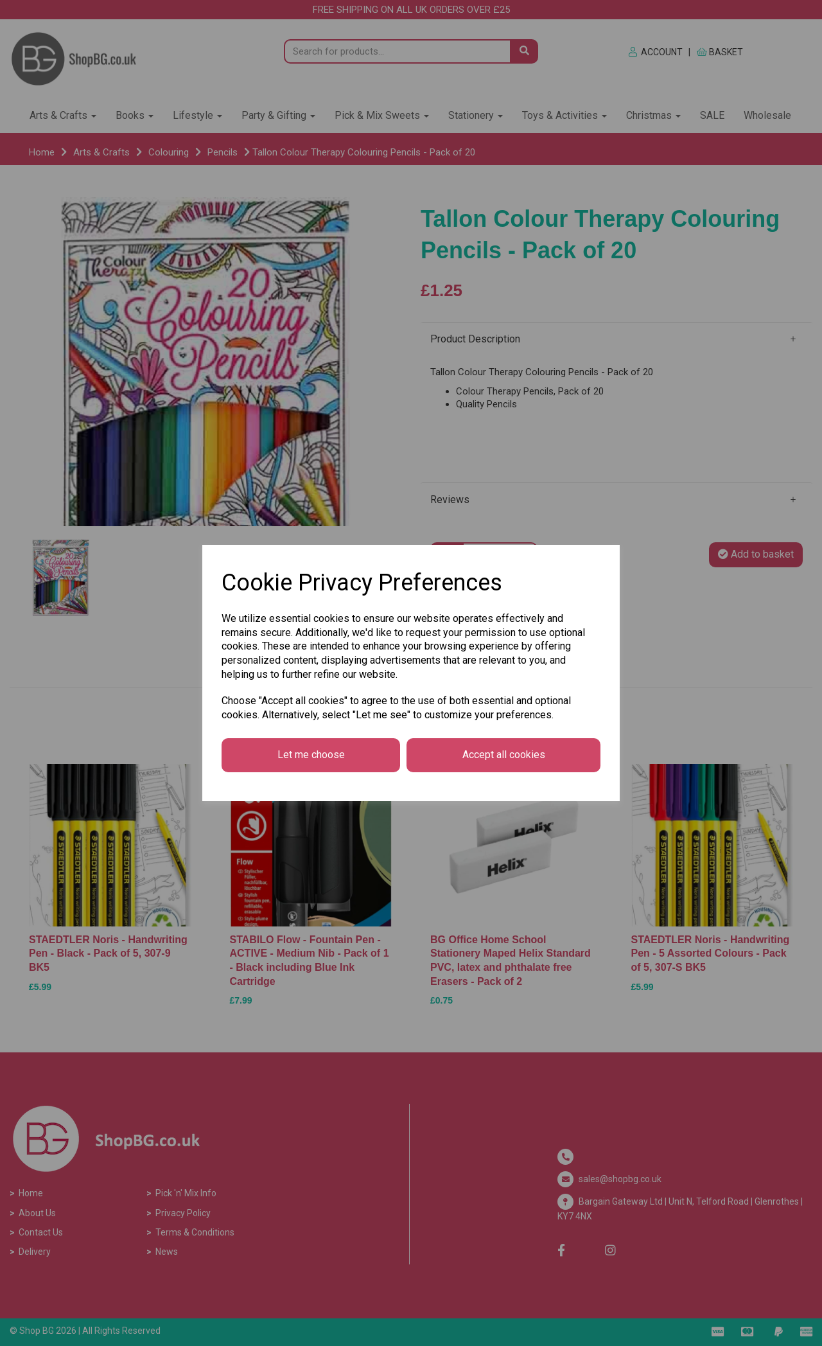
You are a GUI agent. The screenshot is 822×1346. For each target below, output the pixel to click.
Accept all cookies (503, 754)
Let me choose (311, 754)
